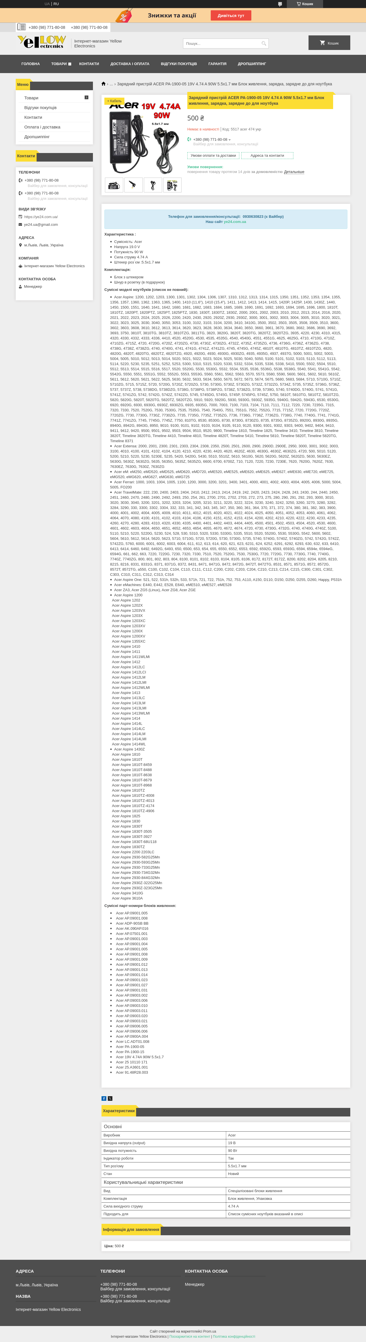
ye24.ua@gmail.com (41, 224)
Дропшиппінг (252, 64)
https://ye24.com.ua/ (41, 217)
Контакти (89, 64)
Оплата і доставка (42, 126)
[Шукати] (264, 44)
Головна (30, 64)
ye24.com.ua (235, 222)
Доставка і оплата (129, 64)
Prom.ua (209, 1331)
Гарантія (217, 64)
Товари (59, 64)
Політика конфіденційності (234, 1337)
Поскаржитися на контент (190, 1337)
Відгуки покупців (179, 64)
